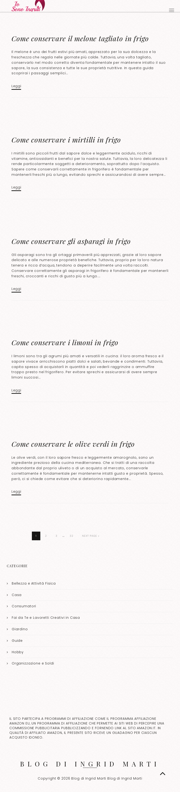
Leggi (16, 86)
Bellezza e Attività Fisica (34, 583)
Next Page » (90, 536)
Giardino (20, 629)
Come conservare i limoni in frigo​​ (64, 342)
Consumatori (24, 606)
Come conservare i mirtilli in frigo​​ (66, 139)
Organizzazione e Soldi (33, 663)
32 (71, 536)
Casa (17, 595)
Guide (17, 640)
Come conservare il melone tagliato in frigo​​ (80, 38)
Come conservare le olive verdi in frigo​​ (73, 444)
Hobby (18, 652)
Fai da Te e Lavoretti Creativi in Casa (46, 617)
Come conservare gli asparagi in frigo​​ (71, 241)
